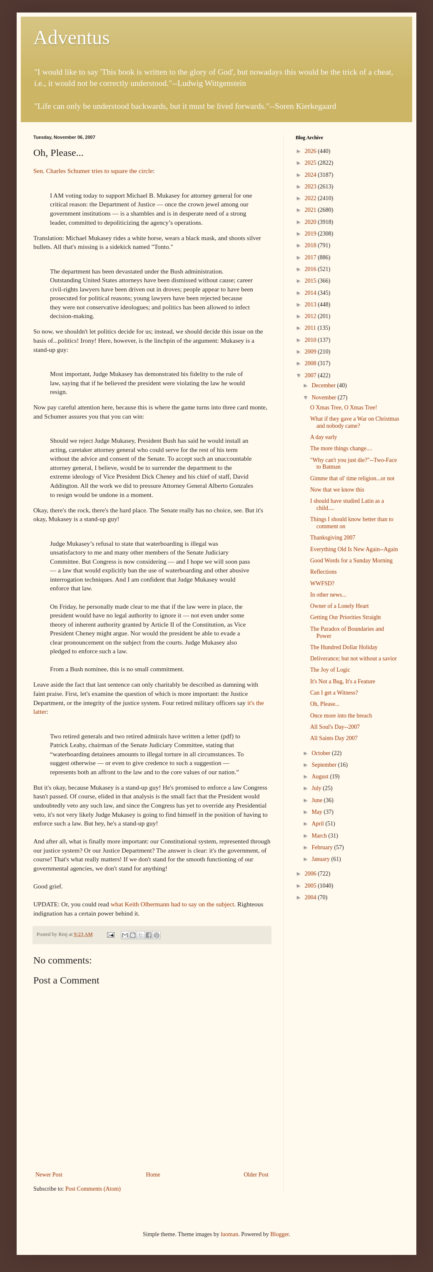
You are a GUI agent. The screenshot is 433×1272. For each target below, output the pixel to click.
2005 (311, 886)
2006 (311, 874)
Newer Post (48, 1175)
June (317, 800)
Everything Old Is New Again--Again (354, 549)
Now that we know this (337, 490)
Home (153, 1175)
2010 (311, 340)
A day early (323, 437)
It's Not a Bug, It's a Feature (342, 681)
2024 (311, 175)
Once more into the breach (341, 716)
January (321, 859)
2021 (311, 210)
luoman (229, 1234)
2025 (311, 163)
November (324, 397)
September (324, 765)
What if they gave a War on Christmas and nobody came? (354, 422)
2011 (311, 328)
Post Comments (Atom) (93, 1189)
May (317, 812)
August (320, 776)
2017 (311, 257)
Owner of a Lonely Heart (339, 606)
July (317, 788)
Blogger (279, 1234)
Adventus (71, 37)
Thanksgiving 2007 (333, 537)
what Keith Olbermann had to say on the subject (172, 904)
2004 (311, 897)
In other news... (328, 595)
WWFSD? (322, 583)
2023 (311, 186)
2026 (311, 151)
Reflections (323, 572)
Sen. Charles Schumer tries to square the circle (93, 170)
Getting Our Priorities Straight (345, 617)
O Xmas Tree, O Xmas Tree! (343, 407)
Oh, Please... (324, 704)
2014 (311, 293)
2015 (311, 281)
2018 (311, 245)
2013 (311, 304)
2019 (311, 234)
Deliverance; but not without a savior (353, 658)
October (321, 753)
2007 (311, 375)
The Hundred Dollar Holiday (344, 647)
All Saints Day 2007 (334, 738)
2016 (311, 269)
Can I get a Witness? (334, 693)
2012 (311, 316)
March (319, 836)
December (324, 385)
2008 (311, 363)
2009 (311, 352)
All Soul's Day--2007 (335, 727)
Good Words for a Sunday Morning (351, 560)
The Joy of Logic (330, 670)
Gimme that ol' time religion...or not (352, 478)
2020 (311, 222)
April (318, 823)
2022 (311, 198)
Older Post (256, 1175)
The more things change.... (341, 448)
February (322, 847)
